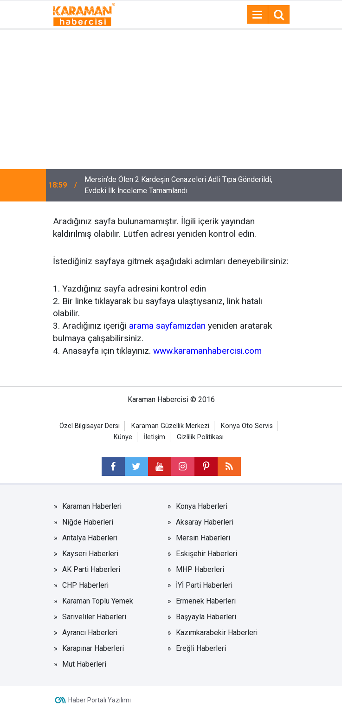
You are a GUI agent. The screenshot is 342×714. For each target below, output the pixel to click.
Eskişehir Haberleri (206, 553)
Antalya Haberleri (89, 537)
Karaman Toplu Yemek (97, 601)
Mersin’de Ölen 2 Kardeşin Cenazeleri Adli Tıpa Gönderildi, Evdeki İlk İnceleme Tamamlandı (178, 185)
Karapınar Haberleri (93, 648)
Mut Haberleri (84, 664)
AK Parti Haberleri (91, 569)
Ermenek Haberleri (206, 601)
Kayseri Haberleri (90, 553)
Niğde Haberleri (87, 522)
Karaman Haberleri (92, 506)
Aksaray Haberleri (204, 522)
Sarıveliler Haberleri (94, 616)
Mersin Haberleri (203, 537)
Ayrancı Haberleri (89, 632)
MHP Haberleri (200, 569)
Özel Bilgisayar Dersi (89, 426)
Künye (123, 437)
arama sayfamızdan (167, 325)
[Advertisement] (171, 99)
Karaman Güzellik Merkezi (170, 426)
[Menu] (257, 15)
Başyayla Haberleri (206, 616)
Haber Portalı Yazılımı (99, 700)
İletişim (154, 437)
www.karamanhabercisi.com (207, 350)
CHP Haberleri (85, 585)
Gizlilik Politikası (200, 437)
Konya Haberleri (201, 506)
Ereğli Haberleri (201, 648)
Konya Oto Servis (247, 426)
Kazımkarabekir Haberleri (217, 632)
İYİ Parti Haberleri (204, 585)
